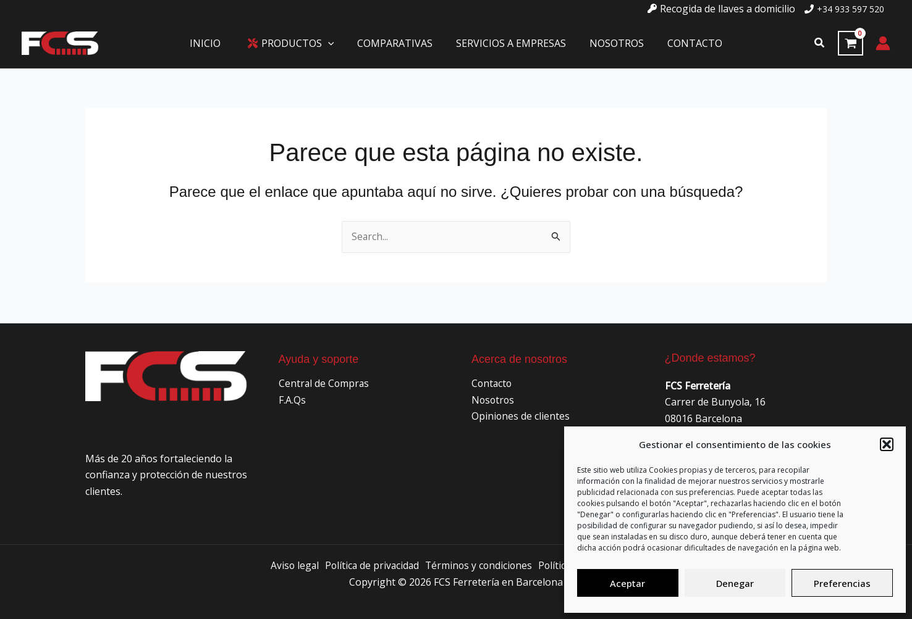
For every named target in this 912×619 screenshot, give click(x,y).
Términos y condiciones (479, 565)
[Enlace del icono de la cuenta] (883, 43)
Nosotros (493, 400)
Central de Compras (325, 383)
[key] (721, 8)
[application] (333, 43)
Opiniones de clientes (520, 416)
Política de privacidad (370, 565)
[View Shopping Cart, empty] (850, 43)
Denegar (735, 583)
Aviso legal (291, 565)
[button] (886, 444)
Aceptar (627, 583)
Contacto (492, 383)
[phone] (844, 9)
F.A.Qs (292, 400)
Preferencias (842, 583)
